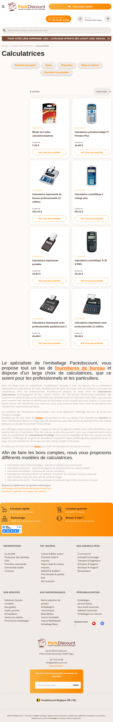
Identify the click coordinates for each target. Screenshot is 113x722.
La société (10, 553)
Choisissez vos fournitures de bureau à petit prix (27, 488)
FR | (70, 700)
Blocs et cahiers (90, 65)
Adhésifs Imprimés (87, 610)
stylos (37, 446)
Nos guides (10, 607)
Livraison (9, 570)
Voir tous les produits (49, 152)
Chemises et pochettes (56, 72)
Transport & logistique (89, 560)
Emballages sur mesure (90, 613)
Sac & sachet (48, 581)
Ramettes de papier (25, 65)
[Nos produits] (3, 6)
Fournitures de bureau (22, 46)
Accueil (5, 46)
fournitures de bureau (80, 367)
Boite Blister (47, 613)
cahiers (39, 417)
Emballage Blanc (49, 624)
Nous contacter (56, 665)
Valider (76, 685)
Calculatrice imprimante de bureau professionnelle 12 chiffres (47, 198)
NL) (74, 700)
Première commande (15, 564)
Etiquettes (66, 65)
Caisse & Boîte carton (52, 553)
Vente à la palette (14, 617)
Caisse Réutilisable (51, 620)
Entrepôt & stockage (88, 557)
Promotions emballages (17, 620)
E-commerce (84, 553)
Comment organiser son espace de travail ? (24, 491)
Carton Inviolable (50, 617)
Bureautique (84, 570)
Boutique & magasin (88, 567)
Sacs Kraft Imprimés (88, 607)
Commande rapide (14, 567)
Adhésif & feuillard (50, 570)
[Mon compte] (89, 18)
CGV (7, 560)
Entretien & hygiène (88, 564)
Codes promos (12, 610)
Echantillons (11, 613)
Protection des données (17, 557)
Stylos (48, 65)
